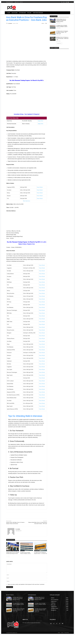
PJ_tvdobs (10, 23)
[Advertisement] (26, 35)
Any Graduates (9, 550)
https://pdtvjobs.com (18, 530)
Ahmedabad (22, 550)
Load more (59, 43)
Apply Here (40, 120)
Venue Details (40, 187)
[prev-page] (7, 556)
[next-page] (9, 556)
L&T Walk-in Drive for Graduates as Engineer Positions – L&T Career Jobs (62, 32)
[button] (67, 12)
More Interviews (26, 201)
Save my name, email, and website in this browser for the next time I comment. (26, 584)
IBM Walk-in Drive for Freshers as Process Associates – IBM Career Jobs (62, 38)
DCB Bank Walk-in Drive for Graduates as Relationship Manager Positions (61, 20)
